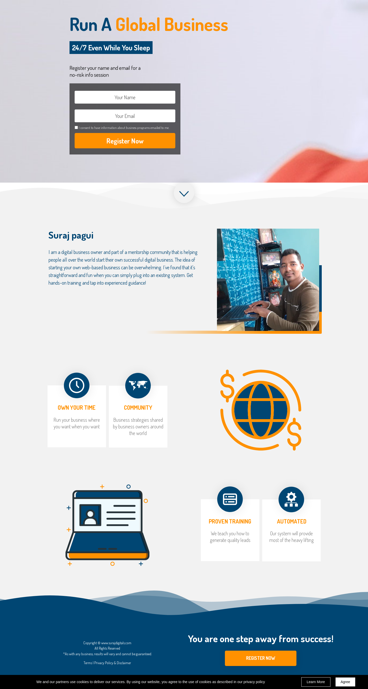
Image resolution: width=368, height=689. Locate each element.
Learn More (316, 682)
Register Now (125, 140)
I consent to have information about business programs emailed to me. (124, 127)
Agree (345, 682)
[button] (260, 658)
